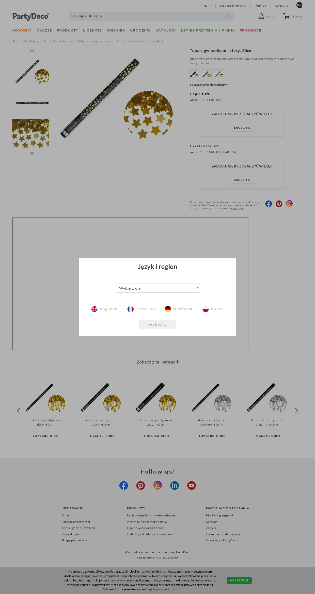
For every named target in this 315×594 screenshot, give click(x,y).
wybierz (157, 324)
